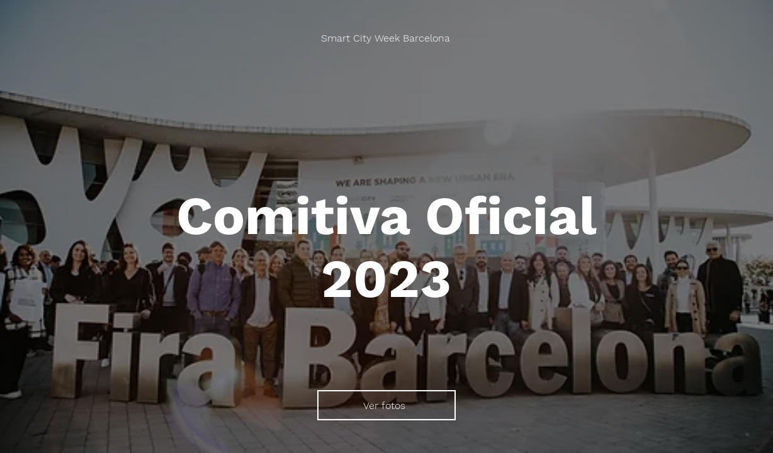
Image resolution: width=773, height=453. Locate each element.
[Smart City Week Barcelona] (387, 38)
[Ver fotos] (386, 405)
